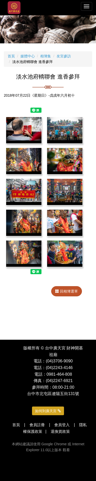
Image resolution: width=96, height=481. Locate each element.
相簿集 (45, 56)
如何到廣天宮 (48, 411)
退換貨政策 (60, 431)
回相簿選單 (66, 291)
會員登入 (62, 425)
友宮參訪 (64, 56)
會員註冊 (37, 425)
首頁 (11, 56)
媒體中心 (27, 56)
